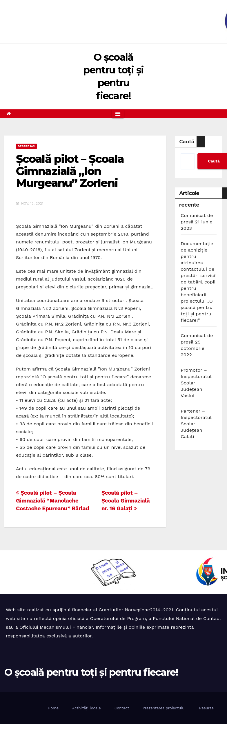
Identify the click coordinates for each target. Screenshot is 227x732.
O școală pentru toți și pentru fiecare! (91, 672)
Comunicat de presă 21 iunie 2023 (197, 222)
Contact (122, 708)
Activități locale (86, 708)
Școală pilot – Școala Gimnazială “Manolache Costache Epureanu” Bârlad (52, 500)
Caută (186, 141)
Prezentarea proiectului (164, 708)
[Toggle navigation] (118, 113)
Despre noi (26, 146)
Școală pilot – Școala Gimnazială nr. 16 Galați (125, 500)
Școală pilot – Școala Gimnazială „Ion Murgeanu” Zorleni (70, 171)
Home (53, 708)
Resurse (206, 708)
